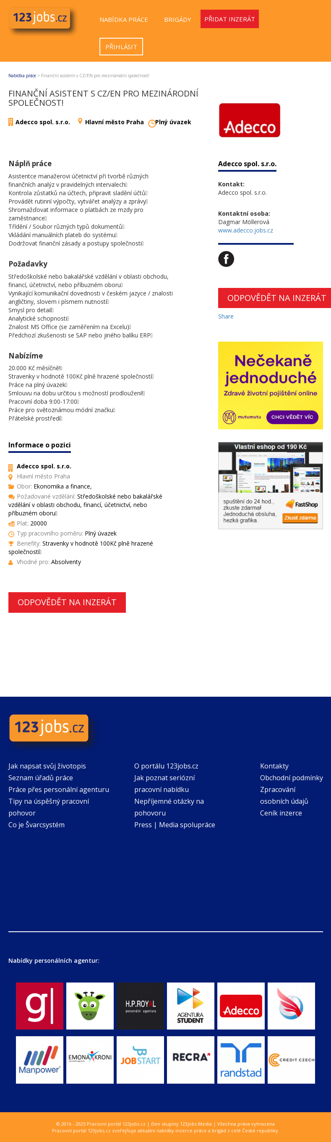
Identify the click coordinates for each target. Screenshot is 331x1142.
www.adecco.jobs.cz (245, 230)
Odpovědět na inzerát (67, 602)
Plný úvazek (173, 122)
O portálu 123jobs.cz (166, 766)
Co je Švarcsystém (36, 824)
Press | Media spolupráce (174, 824)
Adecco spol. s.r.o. (43, 122)
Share (226, 316)
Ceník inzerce (281, 813)
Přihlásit (121, 46)
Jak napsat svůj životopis (47, 766)
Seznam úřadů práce (40, 777)
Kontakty (274, 766)
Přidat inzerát (229, 19)
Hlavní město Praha (114, 122)
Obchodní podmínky (291, 777)
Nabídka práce (123, 19)
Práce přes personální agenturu (58, 789)
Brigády (177, 19)
